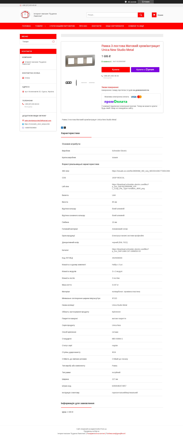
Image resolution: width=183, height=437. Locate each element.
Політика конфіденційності (115, 433)
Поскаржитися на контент (96, 433)
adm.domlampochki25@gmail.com (38, 120)
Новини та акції (136, 26)
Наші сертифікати (115, 26)
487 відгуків (132, 2)
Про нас (83, 26)
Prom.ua (103, 429)
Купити (115, 70)
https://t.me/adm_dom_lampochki (37, 124)
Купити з (145, 70)
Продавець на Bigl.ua (91, 431)
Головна (26, 26)
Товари (38, 26)
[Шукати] (141, 14)
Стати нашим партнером (62, 26)
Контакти (96, 26)
